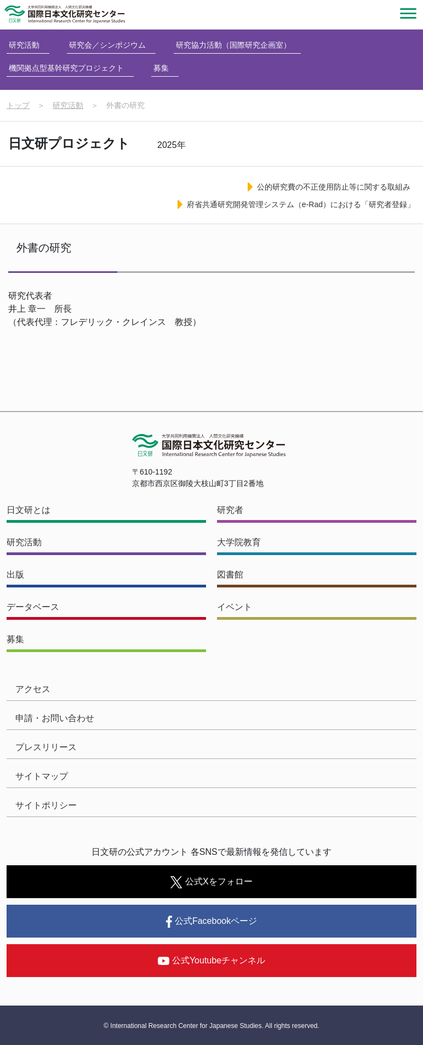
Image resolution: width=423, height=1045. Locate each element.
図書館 (230, 574)
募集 (161, 68)
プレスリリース (46, 747)
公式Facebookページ (211, 922)
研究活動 (24, 45)
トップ (18, 105)
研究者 (230, 510)
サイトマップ (41, 776)
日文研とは (28, 510)
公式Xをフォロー (211, 882)
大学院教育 (239, 542)
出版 (15, 574)
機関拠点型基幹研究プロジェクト (66, 68)
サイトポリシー (46, 805)
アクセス (32, 689)
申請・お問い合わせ (54, 718)
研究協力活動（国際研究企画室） (233, 45)
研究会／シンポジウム (107, 45)
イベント (234, 607)
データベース (33, 607)
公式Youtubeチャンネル (211, 960)
